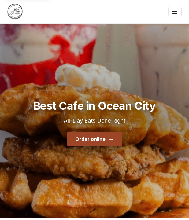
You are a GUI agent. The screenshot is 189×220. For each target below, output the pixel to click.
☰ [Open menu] (175, 11)
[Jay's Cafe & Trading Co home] (15, 12)
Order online (94, 139)
